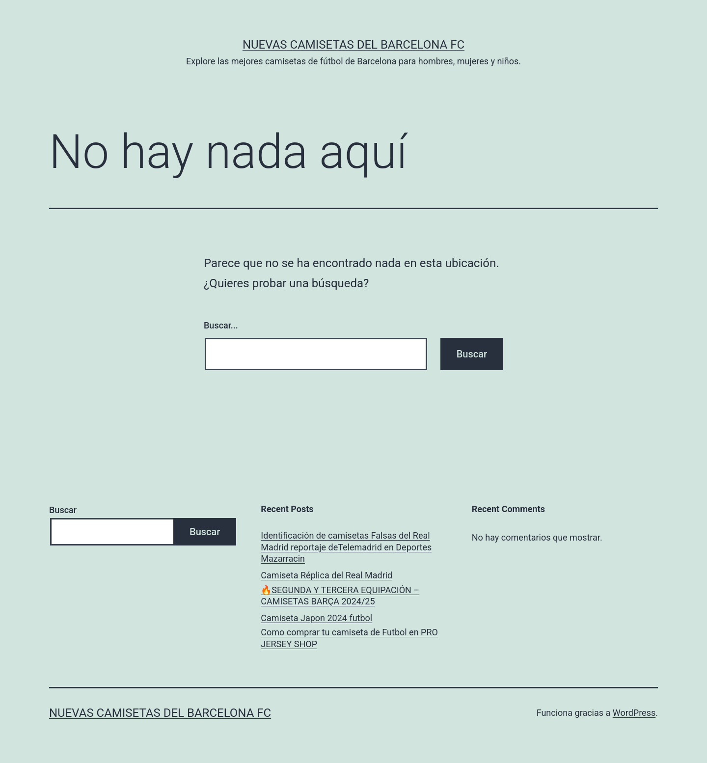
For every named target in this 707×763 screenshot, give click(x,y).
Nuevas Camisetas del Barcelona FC (353, 45)
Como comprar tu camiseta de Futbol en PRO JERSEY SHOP (349, 638)
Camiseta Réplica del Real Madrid (326, 575)
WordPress (634, 713)
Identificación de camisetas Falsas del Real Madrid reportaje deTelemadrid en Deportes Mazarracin (346, 547)
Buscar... (221, 325)
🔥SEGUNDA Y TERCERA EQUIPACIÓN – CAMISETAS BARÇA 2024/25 (340, 595)
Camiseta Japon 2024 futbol (316, 618)
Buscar (63, 510)
